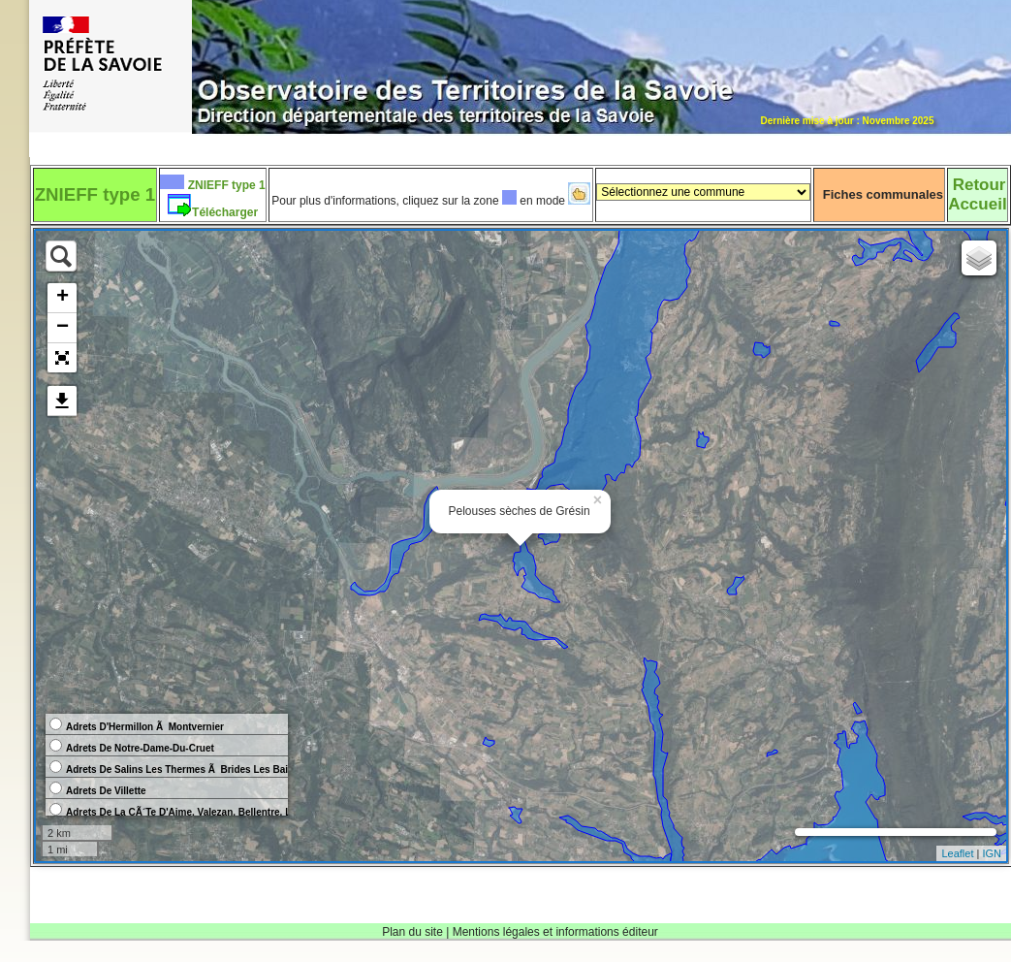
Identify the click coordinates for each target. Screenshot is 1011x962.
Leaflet (957, 853)
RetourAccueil (977, 194)
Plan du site (412, 932)
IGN (991, 853)
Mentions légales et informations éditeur (555, 932)
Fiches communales (883, 194)
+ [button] (62, 297)
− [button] (62, 327)
